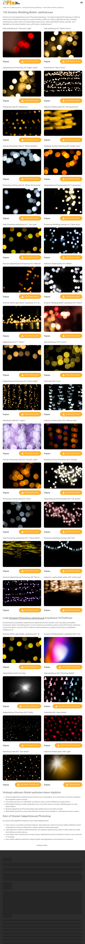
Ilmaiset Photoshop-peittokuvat (26, 618)
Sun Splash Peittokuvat (70, 667)
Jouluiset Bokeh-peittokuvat (69, 706)
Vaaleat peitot (74, 784)
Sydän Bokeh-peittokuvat (70, 745)
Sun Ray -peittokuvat (30, 706)
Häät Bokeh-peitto (31, 61)
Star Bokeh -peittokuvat (29, 784)
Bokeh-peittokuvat (31, 667)
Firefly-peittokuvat (31, 745)
